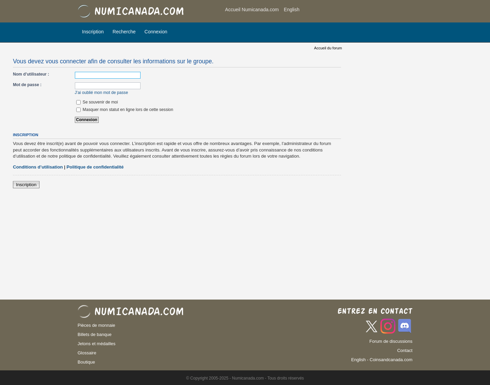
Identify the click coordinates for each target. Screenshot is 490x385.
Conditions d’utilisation (38, 167)
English (291, 9)
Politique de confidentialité (95, 167)
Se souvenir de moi (97, 102)
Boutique (86, 362)
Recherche (124, 31)
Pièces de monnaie (96, 325)
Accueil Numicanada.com (252, 9)
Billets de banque (95, 334)
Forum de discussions (391, 341)
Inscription (93, 31)
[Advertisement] (358, 11)
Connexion (156, 31)
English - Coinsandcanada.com (381, 359)
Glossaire (87, 352)
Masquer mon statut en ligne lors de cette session (125, 109)
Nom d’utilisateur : (31, 74)
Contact (404, 350)
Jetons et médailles (96, 343)
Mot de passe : (27, 84)
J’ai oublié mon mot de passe (101, 92)
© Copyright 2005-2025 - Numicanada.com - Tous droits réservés (245, 378)
